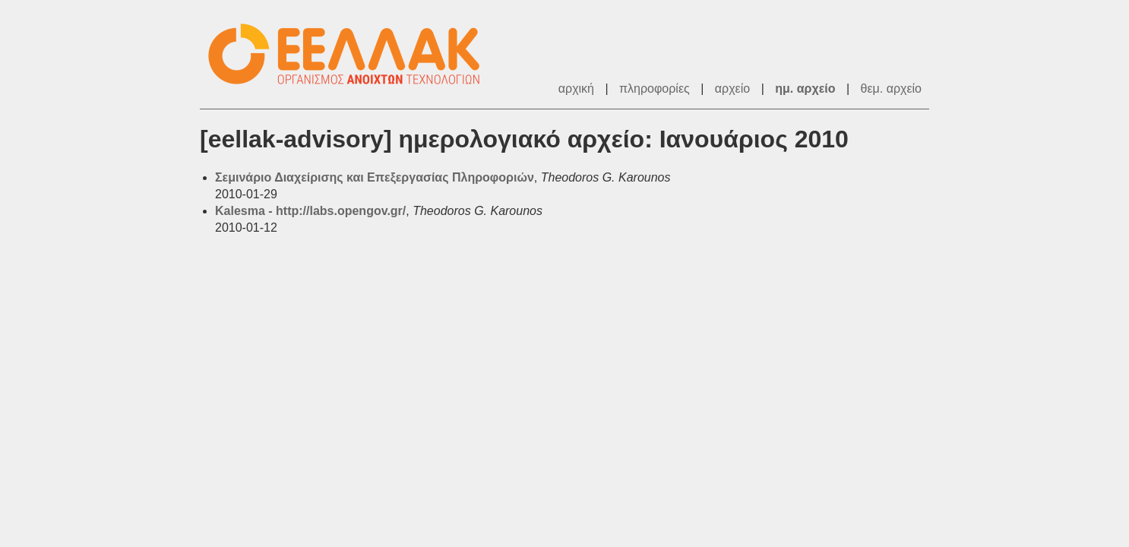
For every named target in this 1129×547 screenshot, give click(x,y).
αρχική (576, 88)
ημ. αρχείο (805, 88)
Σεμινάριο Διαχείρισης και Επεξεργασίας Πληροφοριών (374, 177)
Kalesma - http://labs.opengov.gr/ (310, 210)
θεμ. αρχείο (891, 88)
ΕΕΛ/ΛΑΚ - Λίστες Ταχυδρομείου (352, 54)
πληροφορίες (654, 88)
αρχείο (732, 88)
